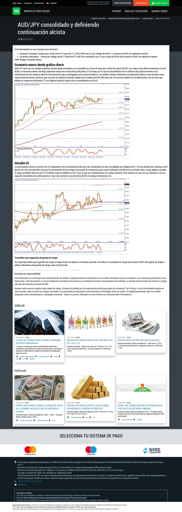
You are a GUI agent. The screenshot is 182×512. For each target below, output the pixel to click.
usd (17, 359)
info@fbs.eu (22, 484)
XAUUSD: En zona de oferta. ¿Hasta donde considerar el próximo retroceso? (88, 407)
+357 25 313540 (23, 481)
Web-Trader (17, 3)
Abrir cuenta (141, 3)
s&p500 (32, 359)
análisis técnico (44, 356)
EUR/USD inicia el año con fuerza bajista (139, 340)
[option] (30, 450)
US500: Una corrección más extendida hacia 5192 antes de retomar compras (140, 407)
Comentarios (39, 3)
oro (24, 359)
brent (56, 356)
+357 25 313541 (36, 481)
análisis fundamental (27, 356)
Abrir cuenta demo (122, 3)
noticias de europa (26, 420)
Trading (116, 11)
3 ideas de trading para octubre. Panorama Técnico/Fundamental (38, 342)
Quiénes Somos (159, 11)
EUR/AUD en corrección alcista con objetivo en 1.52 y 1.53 (90, 342)
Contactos (28, 3)
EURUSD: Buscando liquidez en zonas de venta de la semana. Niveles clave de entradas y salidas (39, 408)
